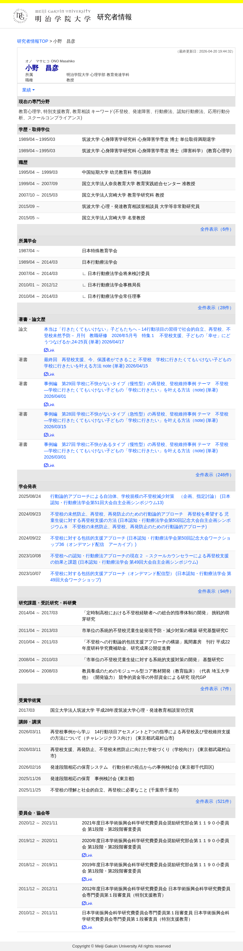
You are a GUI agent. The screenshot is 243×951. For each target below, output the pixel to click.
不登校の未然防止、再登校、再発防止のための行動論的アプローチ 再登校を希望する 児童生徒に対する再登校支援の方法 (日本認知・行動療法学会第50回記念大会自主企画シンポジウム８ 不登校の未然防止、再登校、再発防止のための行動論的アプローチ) (140, 520)
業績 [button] (26, 89)
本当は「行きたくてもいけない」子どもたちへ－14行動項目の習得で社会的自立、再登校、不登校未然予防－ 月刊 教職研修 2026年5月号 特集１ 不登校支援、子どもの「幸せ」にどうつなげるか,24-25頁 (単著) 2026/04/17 (137, 335)
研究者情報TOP (32, 41)
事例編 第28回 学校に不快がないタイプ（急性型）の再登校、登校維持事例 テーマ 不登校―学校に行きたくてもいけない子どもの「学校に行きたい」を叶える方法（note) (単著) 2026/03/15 (136, 420)
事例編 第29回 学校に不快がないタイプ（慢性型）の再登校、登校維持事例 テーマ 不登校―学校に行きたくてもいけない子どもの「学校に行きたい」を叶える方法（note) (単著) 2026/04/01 (136, 390)
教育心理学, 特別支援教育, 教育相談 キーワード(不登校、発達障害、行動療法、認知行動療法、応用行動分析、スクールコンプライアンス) (124, 114)
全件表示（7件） (217, 688)
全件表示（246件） (215, 474)
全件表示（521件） (215, 801)
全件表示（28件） (216, 307)
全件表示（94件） (216, 591)
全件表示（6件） (217, 229)
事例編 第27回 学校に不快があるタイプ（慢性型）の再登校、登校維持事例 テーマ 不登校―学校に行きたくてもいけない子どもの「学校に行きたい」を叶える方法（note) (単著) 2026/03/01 (136, 451)
